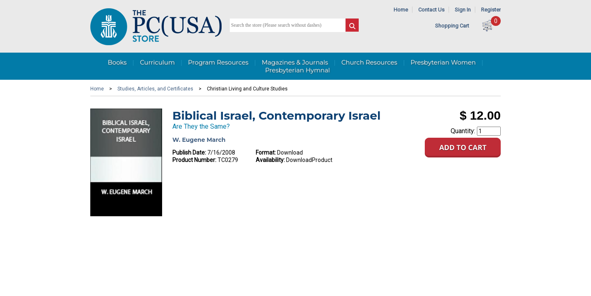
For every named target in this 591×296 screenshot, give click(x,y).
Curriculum (157, 62)
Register (491, 10)
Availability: (270, 160)
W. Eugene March (198, 139)
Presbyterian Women (443, 62)
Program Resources (218, 62)
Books (117, 62)
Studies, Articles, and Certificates (155, 89)
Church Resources (369, 62)
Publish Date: (189, 152)
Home (401, 10)
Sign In (463, 10)
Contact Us (431, 10)
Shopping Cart (452, 26)
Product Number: (194, 160)
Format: (266, 152)
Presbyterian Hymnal (297, 70)
